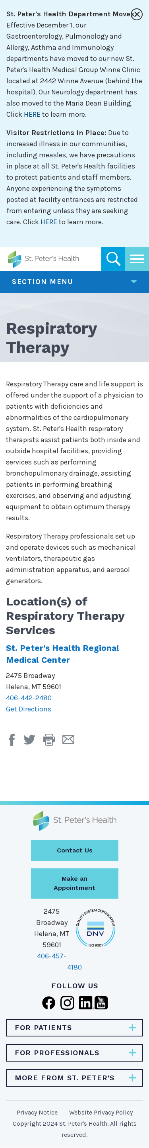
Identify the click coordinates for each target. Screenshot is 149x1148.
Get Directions (28, 709)
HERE (32, 114)
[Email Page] (71, 742)
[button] (52, 742)
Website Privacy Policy (101, 1112)
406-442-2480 (29, 698)
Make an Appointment (74, 883)
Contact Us (75, 850)
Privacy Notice (37, 1112)
